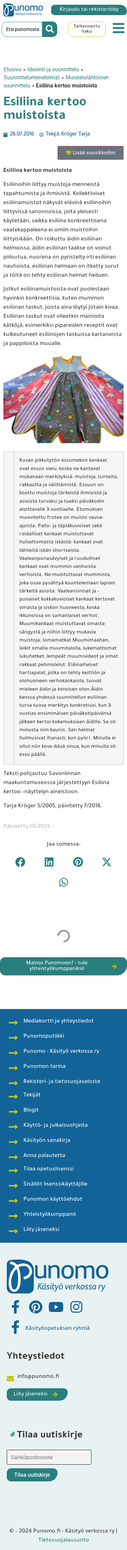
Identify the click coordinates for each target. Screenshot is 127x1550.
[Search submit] (49, 29)
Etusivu (12, 69)
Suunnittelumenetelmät (32, 77)
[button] (20, 861)
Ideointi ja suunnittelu (53, 69)
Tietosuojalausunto (63, 1541)
